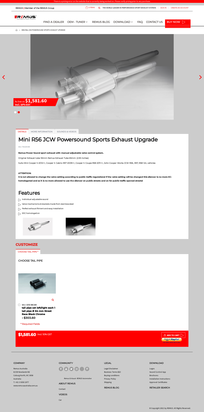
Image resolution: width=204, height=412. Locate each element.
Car (60, 400)
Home (17, 30)
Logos (152, 368)
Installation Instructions (159, 378)
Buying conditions (111, 375)
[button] (15, 112)
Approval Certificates (158, 382)
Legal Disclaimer (111, 368)
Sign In (163, 8)
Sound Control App (157, 372)
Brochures (153, 375)
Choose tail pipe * (28, 252)
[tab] (22, 131)
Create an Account (179, 8)
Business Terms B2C (112, 372)
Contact (62, 389)
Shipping (108, 382)
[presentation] (3, 77)
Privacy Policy (110, 378)
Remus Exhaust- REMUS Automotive (77, 378)
